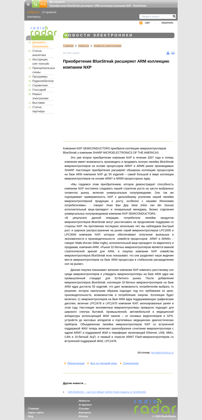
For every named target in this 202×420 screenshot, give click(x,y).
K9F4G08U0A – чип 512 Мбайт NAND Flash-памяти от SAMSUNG (107, 391)
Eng (30, 416)
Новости (33, 12)
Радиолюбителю (43, 81)
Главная (68, 45)
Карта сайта (36, 412)
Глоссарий (39, 89)
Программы (40, 76)
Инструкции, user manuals (40, 61)
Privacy (83, 416)
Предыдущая (75, 363)
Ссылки (84, 408)
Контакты (34, 16)
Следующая (131, 363)
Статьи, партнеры (38, 109)
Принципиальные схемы (43, 70)
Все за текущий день (103, 363)
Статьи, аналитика (39, 53)
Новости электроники (107, 45)
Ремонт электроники (40, 96)
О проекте (49, 12)
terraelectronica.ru (162, 352)
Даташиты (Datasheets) (40, 44)
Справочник (40, 85)
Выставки (38, 102)
